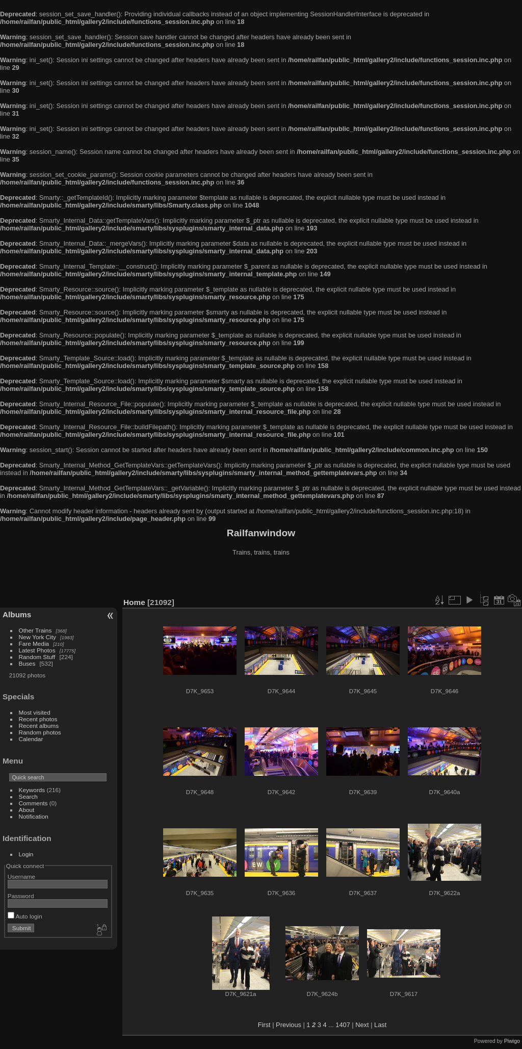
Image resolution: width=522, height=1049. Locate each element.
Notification (33, 816)
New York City (37, 637)
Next (362, 1025)
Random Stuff (37, 656)
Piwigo (512, 1041)
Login (26, 854)
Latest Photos (37, 650)
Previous (288, 1025)
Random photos (40, 732)
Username (21, 876)
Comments (33, 803)
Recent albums (39, 725)
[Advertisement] (261, 578)
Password (21, 896)
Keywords (32, 789)
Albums (17, 614)
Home (134, 602)
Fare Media (34, 643)
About (27, 809)
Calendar (31, 739)
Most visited (34, 712)
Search (28, 796)
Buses (27, 663)
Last (380, 1025)
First (264, 1025)
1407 (342, 1025)
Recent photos (38, 719)
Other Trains (35, 630)
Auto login (25, 916)
